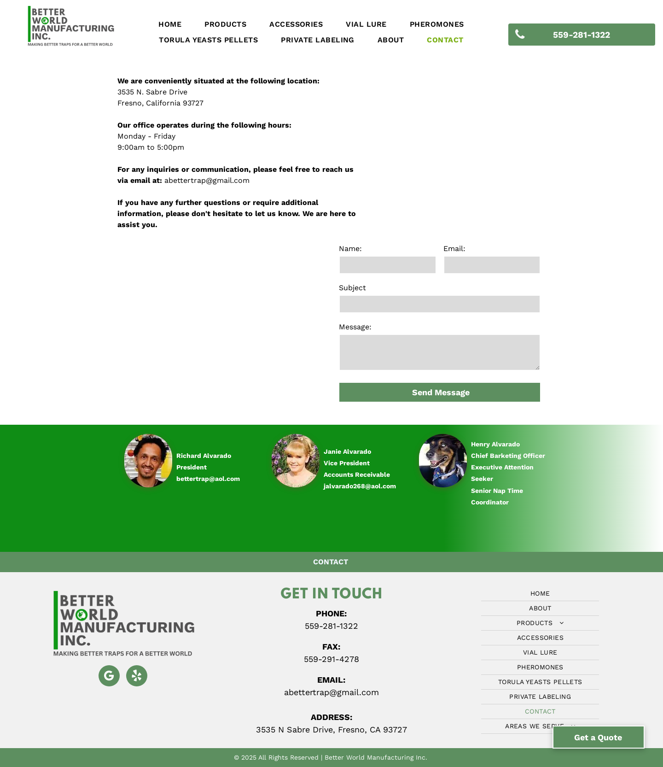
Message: (355, 326)
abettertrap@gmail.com (207, 180)
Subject (352, 287)
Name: (350, 248)
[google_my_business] (109, 677)
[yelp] (136, 677)
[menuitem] (170, 24)
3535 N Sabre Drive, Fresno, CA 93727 (331, 729)
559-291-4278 (331, 659)
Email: (454, 248)
